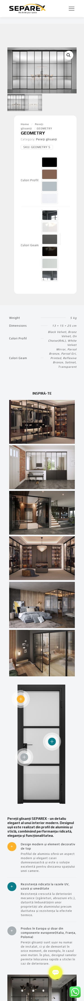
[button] (68, 55)
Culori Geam (30, 244)
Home (25, 123)
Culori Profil (30, 179)
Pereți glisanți (46, 139)
